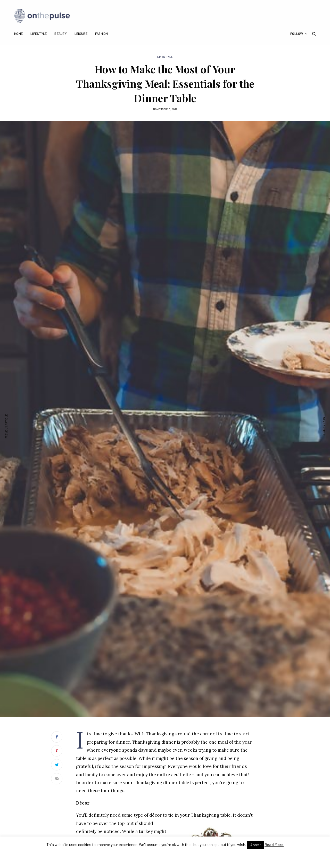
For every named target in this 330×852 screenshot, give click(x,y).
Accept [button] (255, 845)
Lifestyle (165, 56)
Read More (274, 844)
